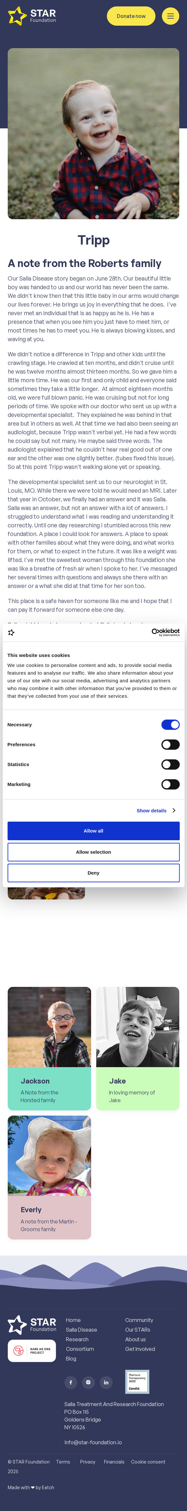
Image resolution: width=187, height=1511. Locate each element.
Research (77, 1339)
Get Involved (140, 1349)
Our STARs (137, 1329)
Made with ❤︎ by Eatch (31, 1487)
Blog (71, 1358)
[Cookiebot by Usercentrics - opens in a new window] (151, 632)
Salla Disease (81, 1329)
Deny (93, 873)
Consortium (80, 1349)
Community (139, 1320)
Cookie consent (148, 1461)
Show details (152, 810)
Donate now (131, 16)
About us (135, 1339)
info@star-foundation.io (93, 1442)
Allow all (93, 830)
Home (73, 1320)
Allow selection (93, 852)
